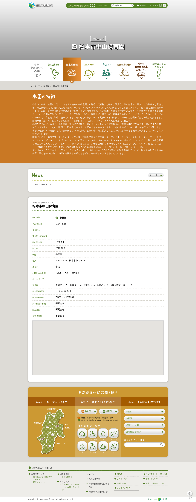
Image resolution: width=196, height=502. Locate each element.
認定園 (46, 86)
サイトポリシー (150, 479)
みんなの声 (63, 481)
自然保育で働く (94, 479)
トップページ (34, 86)
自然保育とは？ (36, 474)
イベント (91, 474)
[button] (156, 175)
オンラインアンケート (124, 488)
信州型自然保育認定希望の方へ (97, 485)
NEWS (118, 474)
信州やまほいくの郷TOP (42, 468)
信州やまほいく (40, 5)
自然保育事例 (67, 477)
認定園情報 (63, 474)
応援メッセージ (39, 482)
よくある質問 (120, 479)
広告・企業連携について (153, 483)
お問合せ (142, 5)
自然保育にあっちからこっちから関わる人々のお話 (71, 487)
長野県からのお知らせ (97, 492)
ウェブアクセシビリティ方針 (155, 474)
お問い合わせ (120, 483)
